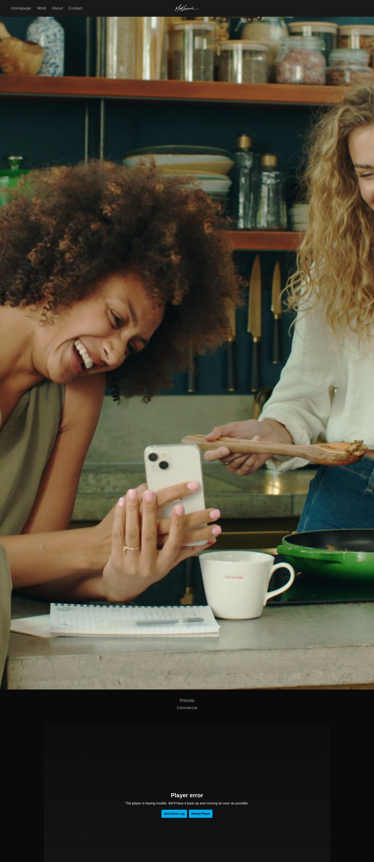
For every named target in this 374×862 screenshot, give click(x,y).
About (57, 8)
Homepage (21, 8)
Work (41, 8)
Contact (75, 8)
